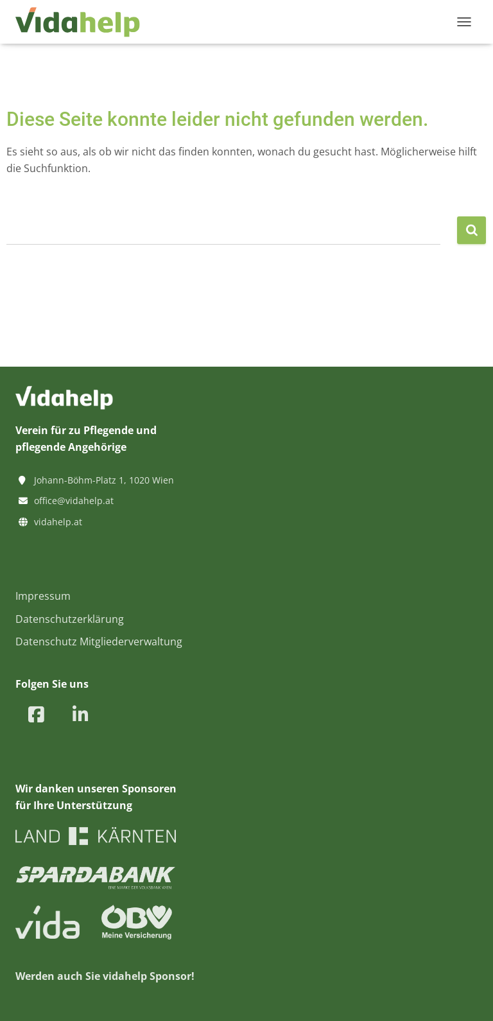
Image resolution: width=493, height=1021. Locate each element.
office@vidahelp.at (74, 500)
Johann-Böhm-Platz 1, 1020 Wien (104, 480)
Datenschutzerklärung (69, 619)
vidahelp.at (58, 522)
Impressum (43, 596)
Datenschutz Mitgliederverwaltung (98, 641)
